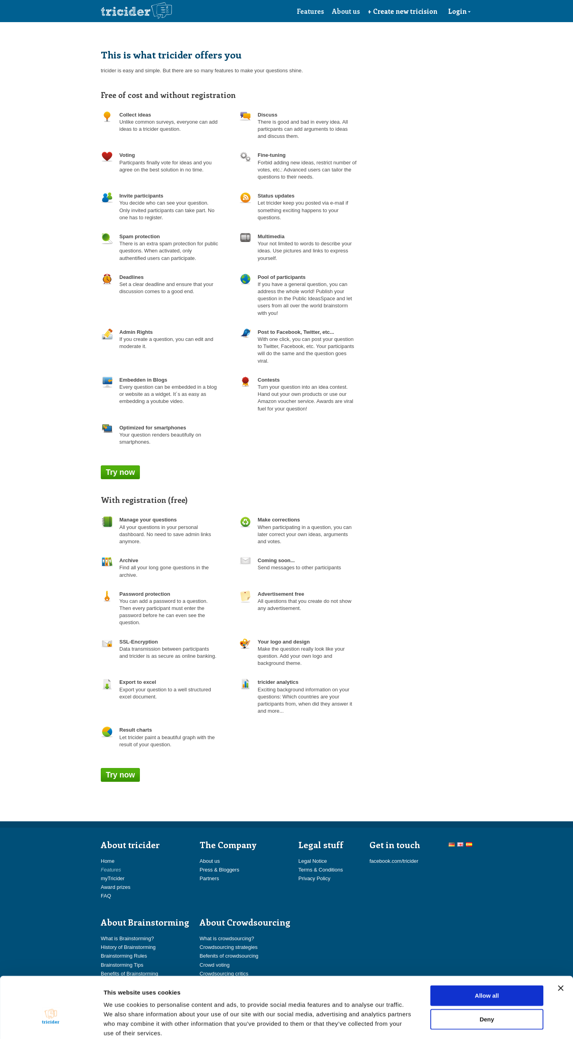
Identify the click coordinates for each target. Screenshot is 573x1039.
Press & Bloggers (219, 870)
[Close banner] (561, 946)
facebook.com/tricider (393, 861)
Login (459, 11)
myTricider (112, 878)
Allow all (487, 954)
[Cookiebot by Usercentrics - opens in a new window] (51, 1024)
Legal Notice (312, 861)
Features (310, 11)
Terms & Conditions (320, 870)
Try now (120, 472)
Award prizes (115, 887)
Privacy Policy (314, 878)
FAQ (106, 896)
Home (108, 861)
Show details (414, 1023)
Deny (487, 977)
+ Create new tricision (402, 11)
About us (346, 11)
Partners (209, 878)
